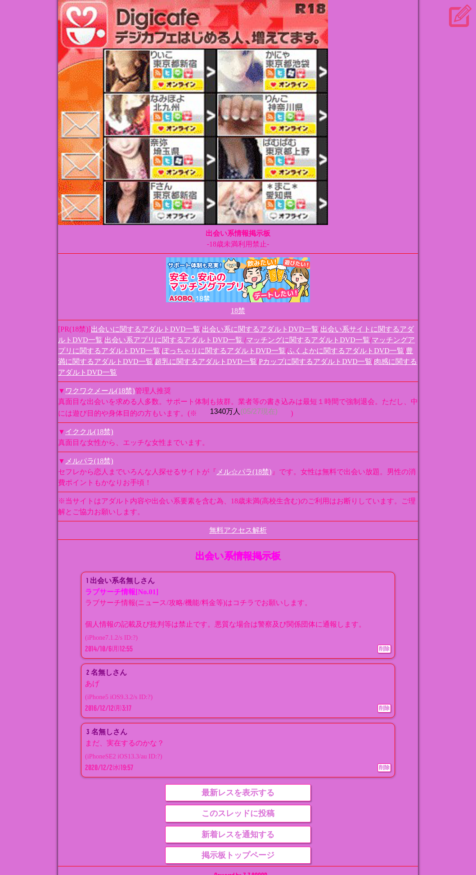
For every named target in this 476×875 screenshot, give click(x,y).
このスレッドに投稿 (238, 813)
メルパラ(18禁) (89, 461)
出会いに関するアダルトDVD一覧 (145, 329)
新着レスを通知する (238, 834)
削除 (384, 649)
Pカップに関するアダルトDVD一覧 (315, 361)
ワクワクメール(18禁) (100, 391)
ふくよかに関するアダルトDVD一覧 (345, 350)
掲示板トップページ (238, 855)
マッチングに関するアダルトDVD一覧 (308, 340)
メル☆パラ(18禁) (244, 472)
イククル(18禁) (89, 431)
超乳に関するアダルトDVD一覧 (206, 361)
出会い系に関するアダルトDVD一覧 (260, 329)
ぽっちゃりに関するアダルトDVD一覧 (224, 350)
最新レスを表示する (238, 792)
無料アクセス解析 (238, 530)
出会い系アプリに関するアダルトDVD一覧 (174, 340)
